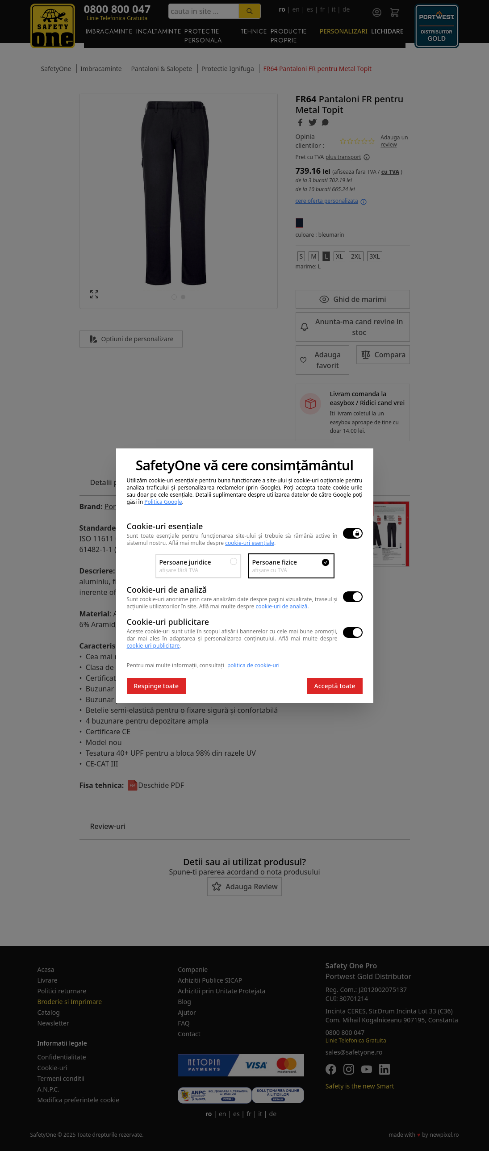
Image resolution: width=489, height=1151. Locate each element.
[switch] (353, 533)
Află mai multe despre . (222, 543)
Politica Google (163, 502)
